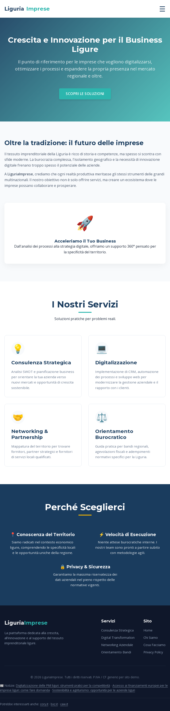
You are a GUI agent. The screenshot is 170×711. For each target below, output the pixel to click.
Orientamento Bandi (116, 652)
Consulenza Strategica (117, 630)
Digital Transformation (118, 637)
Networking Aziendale (117, 645)
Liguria (27, 9)
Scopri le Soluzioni (85, 93)
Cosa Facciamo (154, 645)
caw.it (64, 704)
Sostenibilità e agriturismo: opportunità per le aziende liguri (93, 690)
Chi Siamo (150, 637)
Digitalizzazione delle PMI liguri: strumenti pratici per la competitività (63, 685)
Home (148, 630)
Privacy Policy (153, 652)
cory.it (44, 704)
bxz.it (54, 704)
